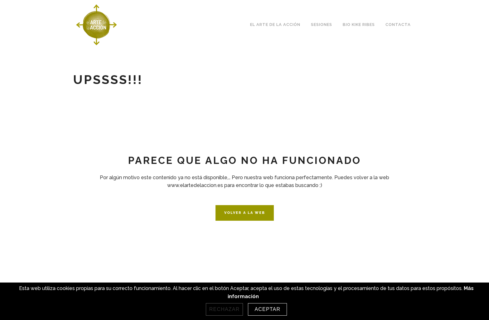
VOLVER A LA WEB (244, 213)
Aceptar (267, 309)
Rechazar (224, 309)
